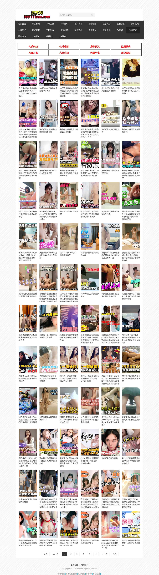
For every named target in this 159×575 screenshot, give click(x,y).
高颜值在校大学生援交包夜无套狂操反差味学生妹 (69, 337)
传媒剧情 (64, 30)
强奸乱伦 (135, 24)
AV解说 (120, 30)
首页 (46, 554)
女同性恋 (49, 36)
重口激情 (22, 36)
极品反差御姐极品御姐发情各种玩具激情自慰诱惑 (28, 214)
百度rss (89, 574)
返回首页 (22, 24)
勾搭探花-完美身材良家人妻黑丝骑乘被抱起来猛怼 (48, 378)
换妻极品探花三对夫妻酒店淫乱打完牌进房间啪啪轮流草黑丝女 (90, 214)
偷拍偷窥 (36, 24)
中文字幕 (78, 24)
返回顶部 (84, 565)
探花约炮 (133, 30)
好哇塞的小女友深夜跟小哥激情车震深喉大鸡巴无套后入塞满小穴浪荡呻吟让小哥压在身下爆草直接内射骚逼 (48, 504)
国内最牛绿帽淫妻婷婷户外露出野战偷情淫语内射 (48, 460)
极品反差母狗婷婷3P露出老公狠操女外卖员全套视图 (69, 173)
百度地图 (81, 574)
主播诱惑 (106, 24)
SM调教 (35, 36)
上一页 (55, 554)
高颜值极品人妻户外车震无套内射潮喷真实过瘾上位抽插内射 (69, 543)
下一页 (104, 554)
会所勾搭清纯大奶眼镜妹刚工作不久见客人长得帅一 (131, 90)
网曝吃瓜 (92, 30)
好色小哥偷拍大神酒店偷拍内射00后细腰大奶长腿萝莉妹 (90, 460)
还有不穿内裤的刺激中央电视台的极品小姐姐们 (131, 419)
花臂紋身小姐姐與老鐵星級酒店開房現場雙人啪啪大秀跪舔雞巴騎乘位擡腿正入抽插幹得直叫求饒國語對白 (48, 299)
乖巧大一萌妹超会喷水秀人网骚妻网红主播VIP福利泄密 (90, 378)
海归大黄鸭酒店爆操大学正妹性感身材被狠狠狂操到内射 (69, 419)
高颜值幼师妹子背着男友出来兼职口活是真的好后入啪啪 (131, 296)
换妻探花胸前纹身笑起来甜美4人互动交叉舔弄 (48, 255)
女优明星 (78, 30)
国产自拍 (36, 30)
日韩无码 (64, 24)
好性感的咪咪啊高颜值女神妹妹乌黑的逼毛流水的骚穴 (131, 460)
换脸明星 (121, 24)
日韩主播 (50, 24)
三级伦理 (22, 30)
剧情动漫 (92, 24)
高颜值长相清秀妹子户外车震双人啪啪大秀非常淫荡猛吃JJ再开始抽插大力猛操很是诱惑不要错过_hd (110, 340)
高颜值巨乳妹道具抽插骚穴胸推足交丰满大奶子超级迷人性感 (48, 543)
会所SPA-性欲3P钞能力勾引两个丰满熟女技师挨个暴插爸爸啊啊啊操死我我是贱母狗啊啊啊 (28, 134)
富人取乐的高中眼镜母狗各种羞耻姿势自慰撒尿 (131, 543)
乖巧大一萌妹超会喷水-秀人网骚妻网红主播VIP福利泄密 (68, 378)
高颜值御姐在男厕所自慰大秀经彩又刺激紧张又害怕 (28, 337)
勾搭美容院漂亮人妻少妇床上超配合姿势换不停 (131, 378)
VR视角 (62, 36)
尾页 (114, 554)
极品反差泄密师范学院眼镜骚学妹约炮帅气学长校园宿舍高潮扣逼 (90, 173)
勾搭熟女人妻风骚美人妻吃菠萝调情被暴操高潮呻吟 (28, 378)
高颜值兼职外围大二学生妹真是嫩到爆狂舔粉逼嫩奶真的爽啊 (28, 543)
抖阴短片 (50, 30)
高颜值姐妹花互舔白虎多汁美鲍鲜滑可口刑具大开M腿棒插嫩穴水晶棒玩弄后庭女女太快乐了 (90, 504)
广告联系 (96, 574)
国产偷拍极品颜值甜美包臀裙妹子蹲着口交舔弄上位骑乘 (90, 419)
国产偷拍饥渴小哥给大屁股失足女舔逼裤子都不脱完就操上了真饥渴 (28, 419)
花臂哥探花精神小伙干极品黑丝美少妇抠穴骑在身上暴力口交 (110, 255)
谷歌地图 (61, 574)
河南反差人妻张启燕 (109, 458)
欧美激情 (106, 30)
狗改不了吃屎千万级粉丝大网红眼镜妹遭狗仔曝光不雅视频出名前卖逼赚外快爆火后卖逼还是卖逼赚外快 (110, 381)
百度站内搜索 (71, 574)
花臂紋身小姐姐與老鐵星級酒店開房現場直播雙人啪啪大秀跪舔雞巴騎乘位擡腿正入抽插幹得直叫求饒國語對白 (69, 299)
